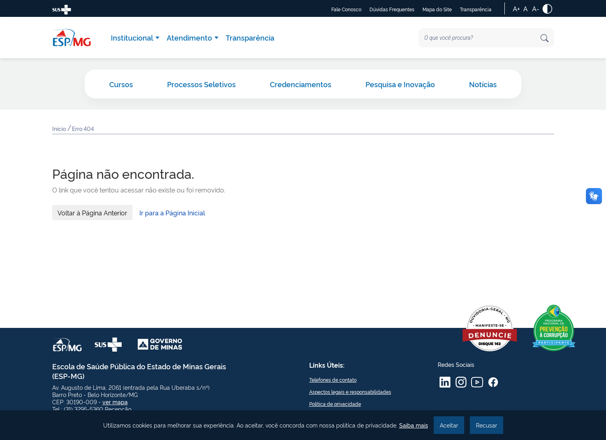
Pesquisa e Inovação (400, 84)
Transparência (476, 9)
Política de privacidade (335, 403)
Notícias (483, 84)
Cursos (121, 84)
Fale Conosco (346, 9)
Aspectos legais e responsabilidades (350, 391)
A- (535, 8)
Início (59, 129)
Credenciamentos (300, 84)
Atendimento (189, 37)
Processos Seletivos (201, 84)
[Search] (486, 37)
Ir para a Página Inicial (172, 212)
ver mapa (115, 401)
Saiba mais (413, 425)
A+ (516, 8)
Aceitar (449, 425)
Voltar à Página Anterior (92, 212)
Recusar (486, 425)
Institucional (132, 37)
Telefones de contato (333, 379)
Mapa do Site (437, 9)
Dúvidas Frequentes (391, 9)
